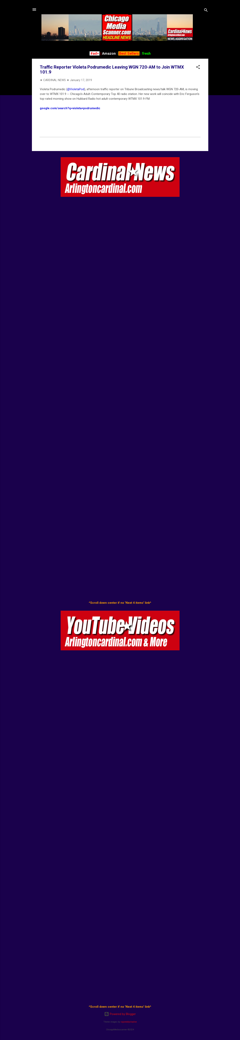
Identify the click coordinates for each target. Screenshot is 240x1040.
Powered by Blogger (120, 1014)
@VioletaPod (75, 89)
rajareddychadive (129, 1022)
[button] (198, 68)
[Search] (206, 11)
